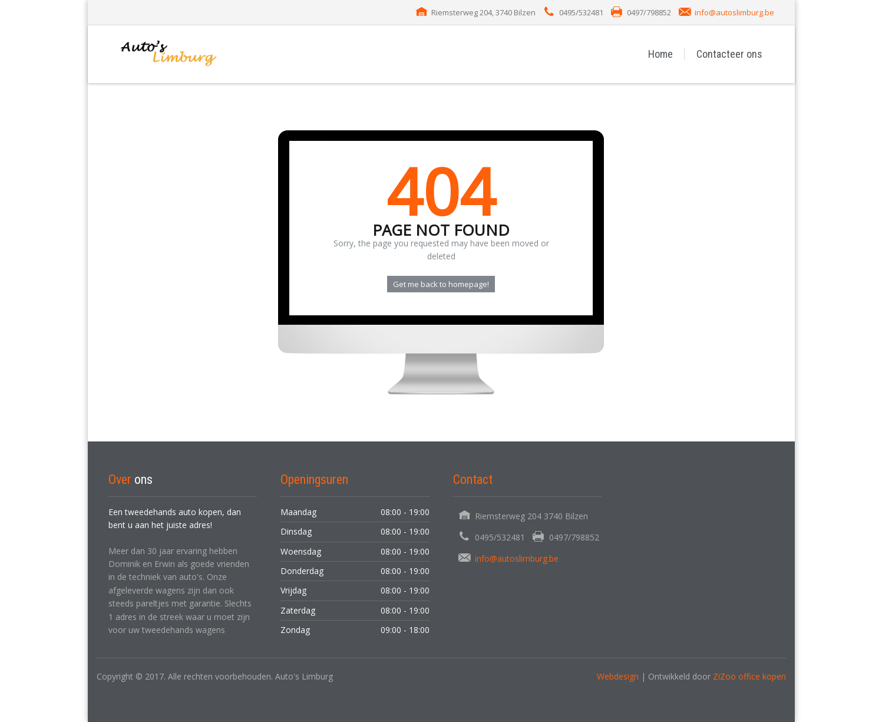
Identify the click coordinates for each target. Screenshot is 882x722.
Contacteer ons (729, 54)
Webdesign (618, 676)
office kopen (762, 676)
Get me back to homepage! (441, 284)
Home (660, 54)
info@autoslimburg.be (734, 12)
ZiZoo (725, 676)
